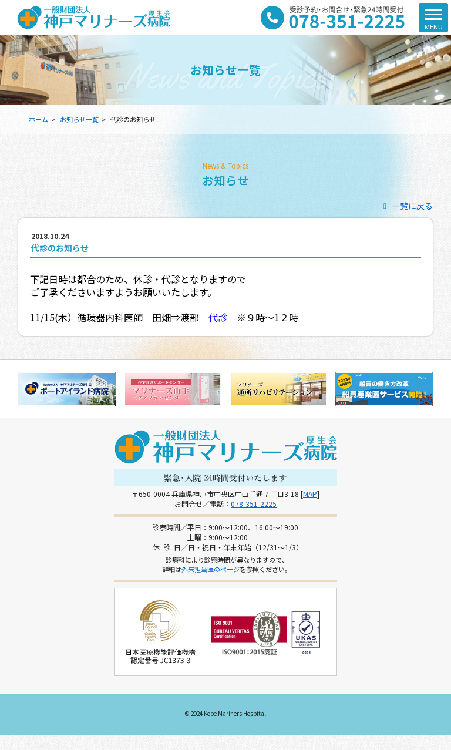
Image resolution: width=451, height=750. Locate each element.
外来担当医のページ (210, 569)
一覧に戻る (406, 205)
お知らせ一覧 (79, 119)
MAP (310, 494)
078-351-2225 (254, 504)
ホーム (38, 119)
